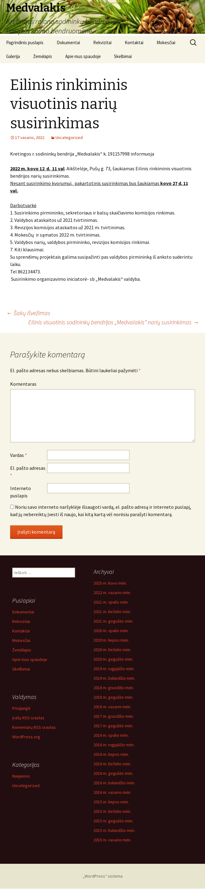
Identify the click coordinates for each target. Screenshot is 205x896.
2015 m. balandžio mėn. (114, 830)
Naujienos (21, 776)
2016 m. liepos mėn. (111, 754)
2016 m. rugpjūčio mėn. (114, 744)
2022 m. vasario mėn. (112, 592)
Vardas (18, 455)
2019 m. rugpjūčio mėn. (114, 668)
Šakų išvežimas (28, 313)
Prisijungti (21, 708)
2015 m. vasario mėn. (112, 840)
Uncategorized (69, 137)
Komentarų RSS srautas (34, 727)
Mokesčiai (166, 42)
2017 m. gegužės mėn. (113, 725)
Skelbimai (123, 56)
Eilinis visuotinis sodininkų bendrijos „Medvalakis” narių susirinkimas (113, 322)
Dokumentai (68, 42)
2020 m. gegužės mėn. (113, 659)
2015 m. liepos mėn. (111, 802)
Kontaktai (134, 42)
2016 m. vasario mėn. (112, 792)
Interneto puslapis (20, 492)
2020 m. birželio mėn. (112, 649)
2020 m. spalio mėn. (111, 630)
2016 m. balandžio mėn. (114, 783)
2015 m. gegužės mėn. (113, 821)
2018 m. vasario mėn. (112, 706)
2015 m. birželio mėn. (112, 811)
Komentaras (23, 384)
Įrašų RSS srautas (28, 717)
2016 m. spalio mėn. (111, 735)
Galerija (13, 56)
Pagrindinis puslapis (25, 42)
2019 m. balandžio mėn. (114, 678)
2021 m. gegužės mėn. (113, 621)
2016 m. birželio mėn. (112, 764)
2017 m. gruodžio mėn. (113, 716)
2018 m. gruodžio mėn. (113, 687)
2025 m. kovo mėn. (110, 583)
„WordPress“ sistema (103, 876)
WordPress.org (26, 737)
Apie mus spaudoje (83, 56)
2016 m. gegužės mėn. (113, 773)
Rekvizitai (102, 42)
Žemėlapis (42, 56)
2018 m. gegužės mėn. (113, 697)
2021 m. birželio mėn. (112, 611)
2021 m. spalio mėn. (111, 602)
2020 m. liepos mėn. (111, 640)
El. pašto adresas (27, 471)
